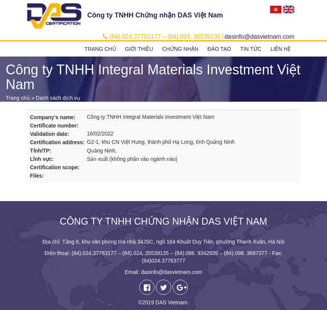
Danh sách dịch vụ (58, 98)
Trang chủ (100, 49)
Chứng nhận (180, 49)
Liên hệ (280, 49)
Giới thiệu (139, 49)
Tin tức (250, 49)
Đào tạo (219, 49)
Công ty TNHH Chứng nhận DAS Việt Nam (155, 15)
